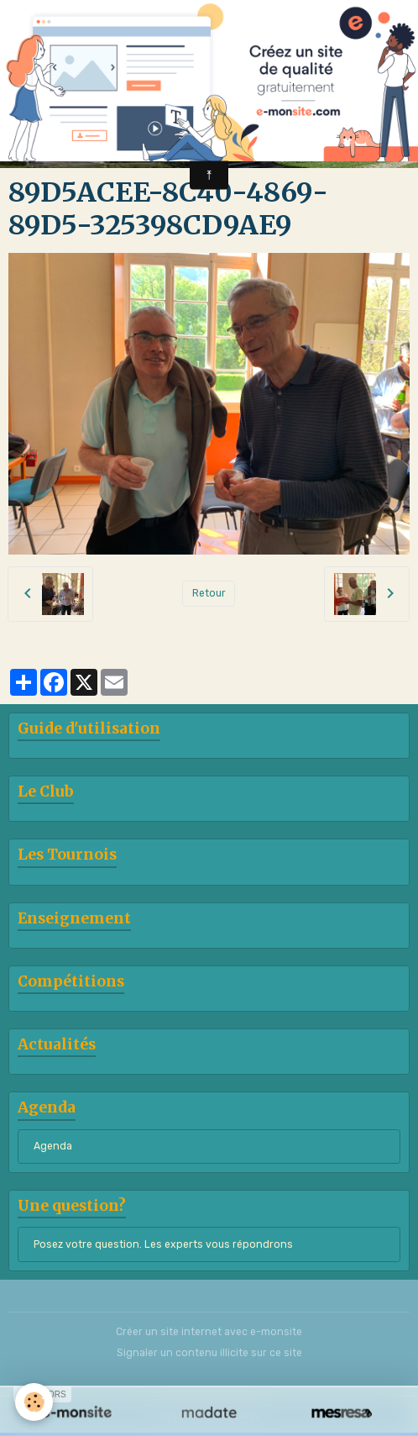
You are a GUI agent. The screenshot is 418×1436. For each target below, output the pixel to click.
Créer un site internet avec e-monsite (209, 1332)
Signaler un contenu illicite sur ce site (209, 1353)
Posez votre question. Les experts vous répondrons (163, 1244)
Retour (209, 593)
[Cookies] (34, 1402)
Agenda (53, 1146)
